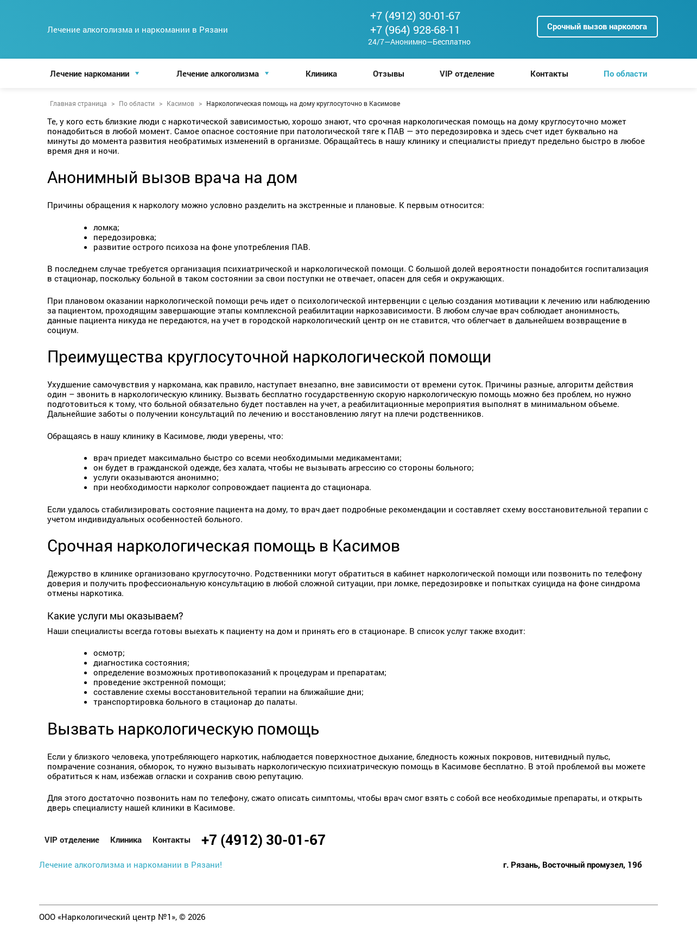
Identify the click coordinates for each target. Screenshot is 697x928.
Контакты (549, 73)
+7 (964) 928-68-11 (415, 29)
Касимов (180, 103)
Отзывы (388, 73)
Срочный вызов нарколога (597, 26)
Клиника (321, 73)
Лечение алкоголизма (217, 73)
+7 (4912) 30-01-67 (415, 15)
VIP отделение (467, 73)
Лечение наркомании (89, 73)
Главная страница (78, 103)
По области (625, 73)
